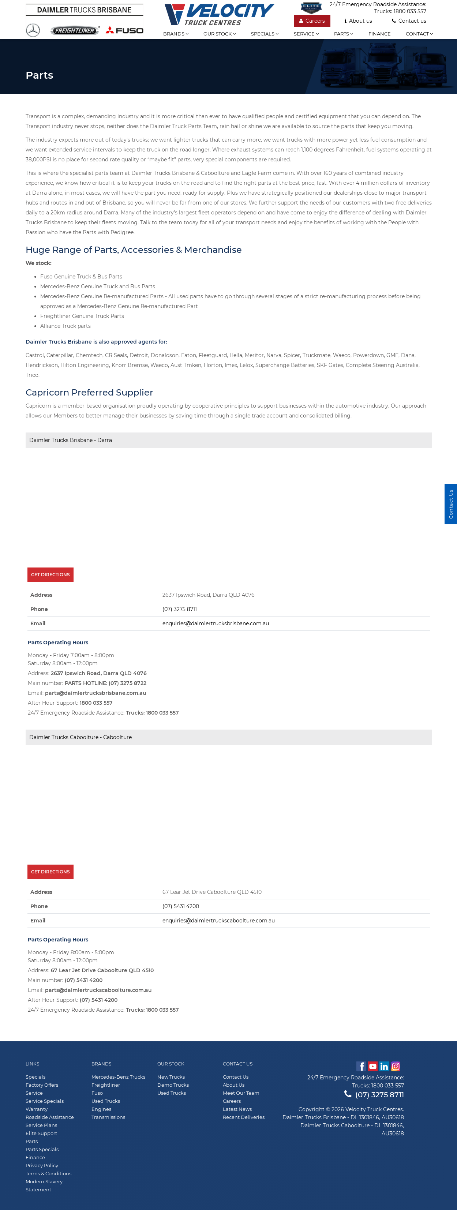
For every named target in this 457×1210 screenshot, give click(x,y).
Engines (101, 1109)
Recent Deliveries (244, 1117)
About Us (233, 1085)
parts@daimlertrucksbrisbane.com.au (95, 693)
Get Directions (50, 574)
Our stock (219, 34)
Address (41, 595)
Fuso (97, 1093)
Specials (264, 34)
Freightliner (105, 1085)
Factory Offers (42, 1085)
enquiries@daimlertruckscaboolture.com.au (218, 920)
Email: (87, 693)
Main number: (87, 683)
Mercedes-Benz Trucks (118, 1077)
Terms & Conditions (48, 1173)
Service (306, 34)
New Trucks (171, 1077)
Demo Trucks (173, 1085)
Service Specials (45, 1101)
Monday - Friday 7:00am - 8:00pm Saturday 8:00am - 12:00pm (71, 659)
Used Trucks (105, 1101)
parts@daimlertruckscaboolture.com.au (98, 990)
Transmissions (108, 1117)
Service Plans (41, 1125)
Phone (39, 609)
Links (32, 1064)
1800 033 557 (410, 11)
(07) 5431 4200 (180, 906)
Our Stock (170, 1064)
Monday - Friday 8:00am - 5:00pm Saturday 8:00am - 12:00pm (71, 956)
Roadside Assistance (50, 1117)
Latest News (237, 1109)
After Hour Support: (70, 703)
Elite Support (41, 1133)
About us (358, 21)
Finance (379, 34)
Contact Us (237, 1064)
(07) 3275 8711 (179, 609)
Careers (312, 21)
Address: (87, 673)
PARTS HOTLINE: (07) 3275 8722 (105, 683)
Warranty (37, 1109)
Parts (343, 34)
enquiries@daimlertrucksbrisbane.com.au (215, 623)
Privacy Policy (42, 1165)
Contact (419, 34)
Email (37, 623)
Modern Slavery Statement (44, 1185)
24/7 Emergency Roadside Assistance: (103, 712)
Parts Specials (42, 1149)
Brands (175, 34)
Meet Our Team (241, 1093)
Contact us (409, 21)
